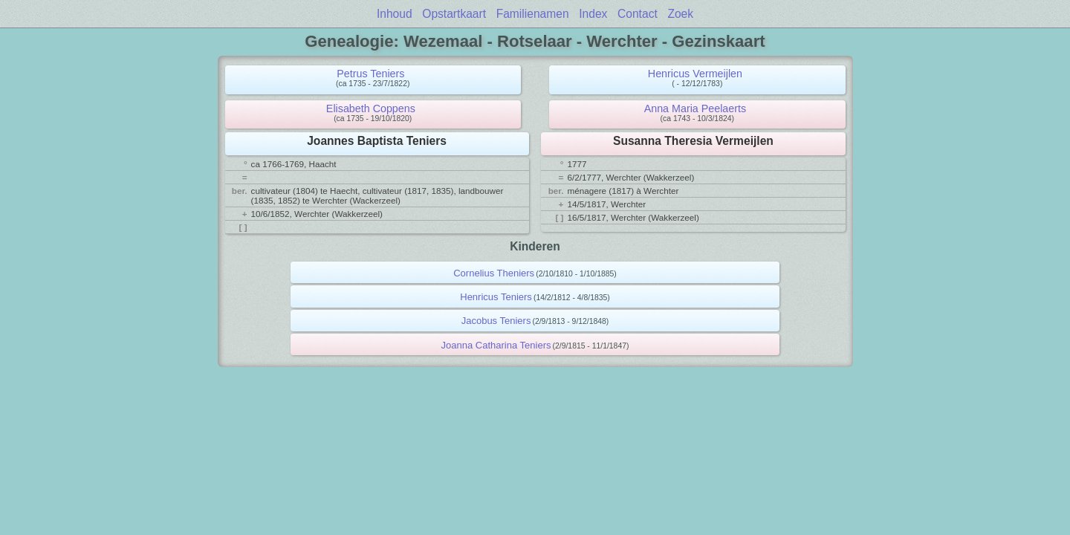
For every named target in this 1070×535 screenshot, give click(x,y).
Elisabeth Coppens (370, 108)
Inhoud (394, 13)
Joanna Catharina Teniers (496, 345)
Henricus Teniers (496, 296)
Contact (637, 13)
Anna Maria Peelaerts (695, 108)
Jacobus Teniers (496, 320)
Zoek (680, 13)
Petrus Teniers (370, 74)
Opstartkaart (454, 13)
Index (593, 13)
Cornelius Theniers (493, 273)
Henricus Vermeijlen (695, 74)
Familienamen (532, 13)
